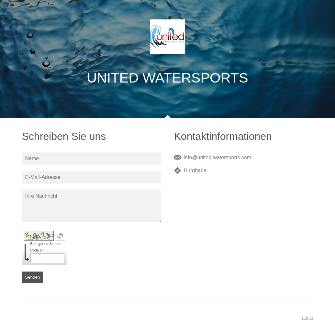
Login (307, 317)
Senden (32, 277)
